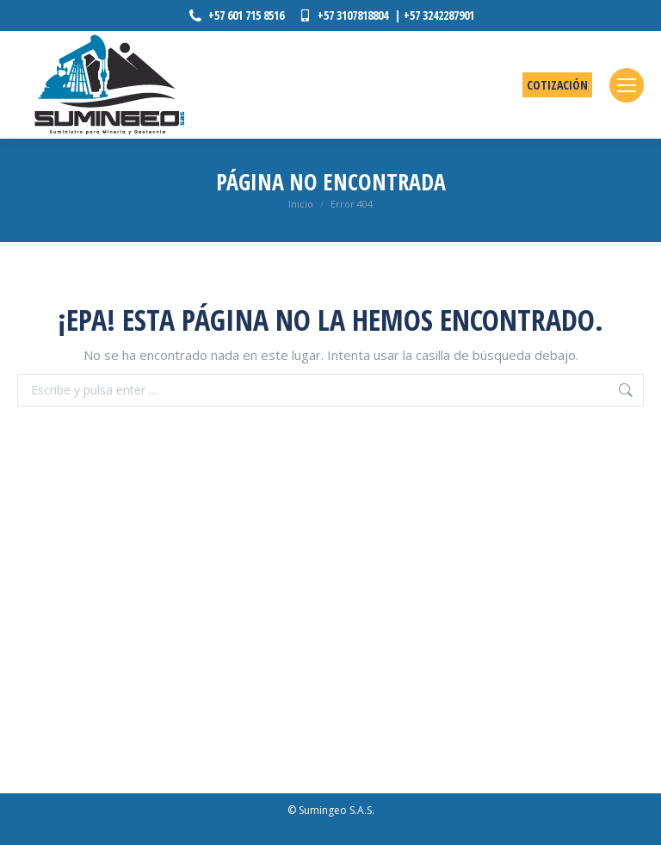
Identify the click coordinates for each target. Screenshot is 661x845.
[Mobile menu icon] (626, 85)
